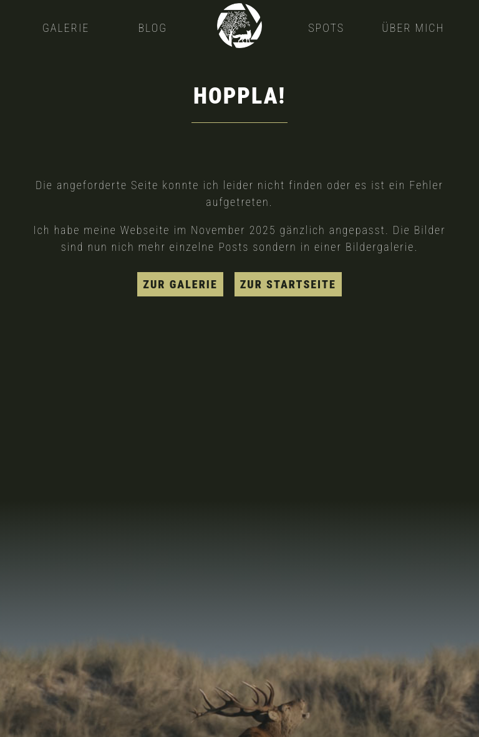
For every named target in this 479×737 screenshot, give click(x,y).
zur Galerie (180, 284)
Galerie (65, 27)
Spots (326, 27)
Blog (153, 27)
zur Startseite (288, 284)
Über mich (413, 27)
